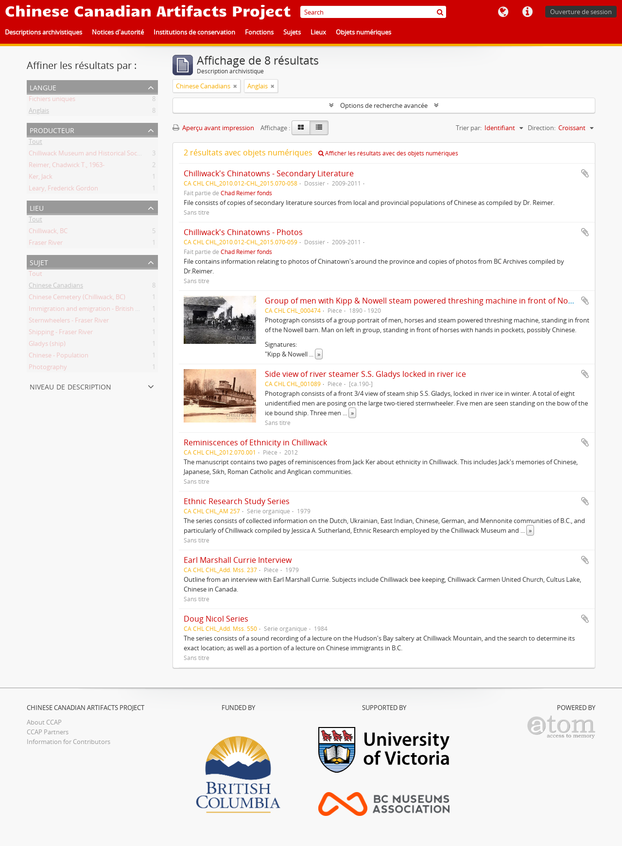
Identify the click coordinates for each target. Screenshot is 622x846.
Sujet (39, 261)
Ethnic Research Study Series (237, 501)
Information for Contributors (68, 741)
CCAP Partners (48, 732)
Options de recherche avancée (384, 105)
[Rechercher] (440, 12)
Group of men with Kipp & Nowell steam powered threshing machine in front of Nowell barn (433, 300)
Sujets (292, 32)
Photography (48, 368)
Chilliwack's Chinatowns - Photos (243, 232)
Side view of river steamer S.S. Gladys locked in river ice (365, 374)
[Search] (373, 12)
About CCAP (44, 722)
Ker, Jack (40, 178)
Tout (35, 143)
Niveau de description (70, 385)
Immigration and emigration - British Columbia (96, 310)
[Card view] (301, 127)
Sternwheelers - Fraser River (69, 322)
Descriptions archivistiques (43, 32)
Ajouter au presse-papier (585, 173)
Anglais (39, 112)
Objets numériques (363, 32)
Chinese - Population (58, 357)
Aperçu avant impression (213, 127)
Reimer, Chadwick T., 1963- (66, 166)
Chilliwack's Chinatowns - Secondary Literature (269, 173)
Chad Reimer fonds (246, 193)
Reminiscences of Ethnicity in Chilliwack (255, 442)
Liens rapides (527, 12)
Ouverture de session (581, 11)
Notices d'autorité (118, 32)
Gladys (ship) (47, 345)
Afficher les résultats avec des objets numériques (388, 153)
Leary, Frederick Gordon (63, 190)
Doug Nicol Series (216, 618)
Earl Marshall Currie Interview (238, 560)
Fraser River (46, 244)
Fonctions (259, 32)
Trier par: (469, 127)
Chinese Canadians (56, 287)
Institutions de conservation (194, 32)
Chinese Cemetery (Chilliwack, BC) (77, 298)
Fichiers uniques (52, 100)
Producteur (52, 129)
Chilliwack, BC (48, 232)
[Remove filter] (235, 86)
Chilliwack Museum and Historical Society (88, 155)
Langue (503, 12)
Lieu (37, 207)
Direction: (541, 127)
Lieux (318, 32)
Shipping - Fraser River (61, 333)
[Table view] (319, 127)
